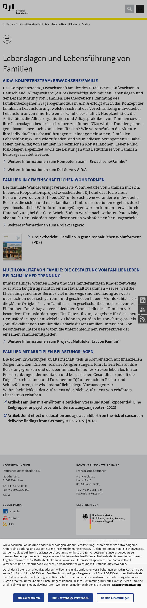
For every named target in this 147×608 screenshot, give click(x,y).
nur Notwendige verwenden (70, 598)
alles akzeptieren (29, 598)
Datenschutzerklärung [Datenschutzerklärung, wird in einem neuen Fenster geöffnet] (127, 585)
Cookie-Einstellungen (115, 598)
